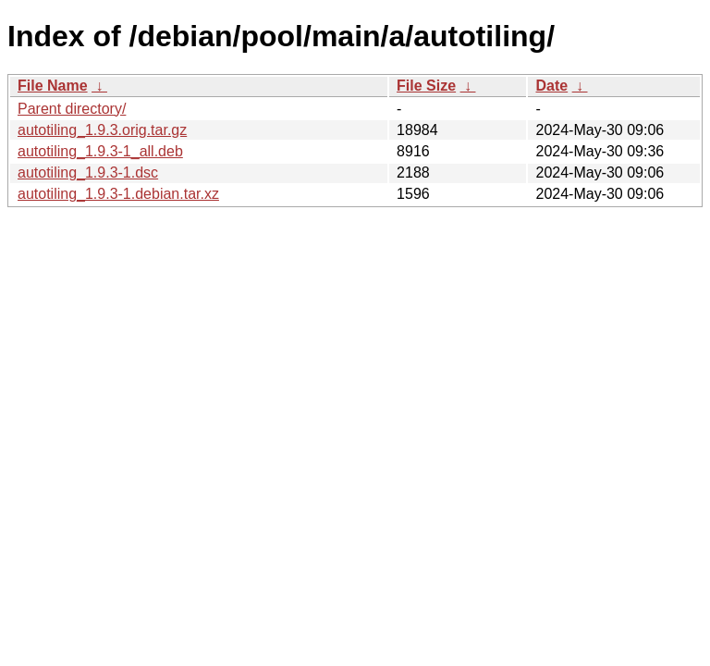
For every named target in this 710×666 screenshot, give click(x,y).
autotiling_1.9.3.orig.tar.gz (102, 130)
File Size (426, 85)
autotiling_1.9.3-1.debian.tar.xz (118, 194)
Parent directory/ (72, 109)
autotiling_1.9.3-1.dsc (88, 172)
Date (551, 85)
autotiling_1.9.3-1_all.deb (100, 151)
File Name (53, 85)
